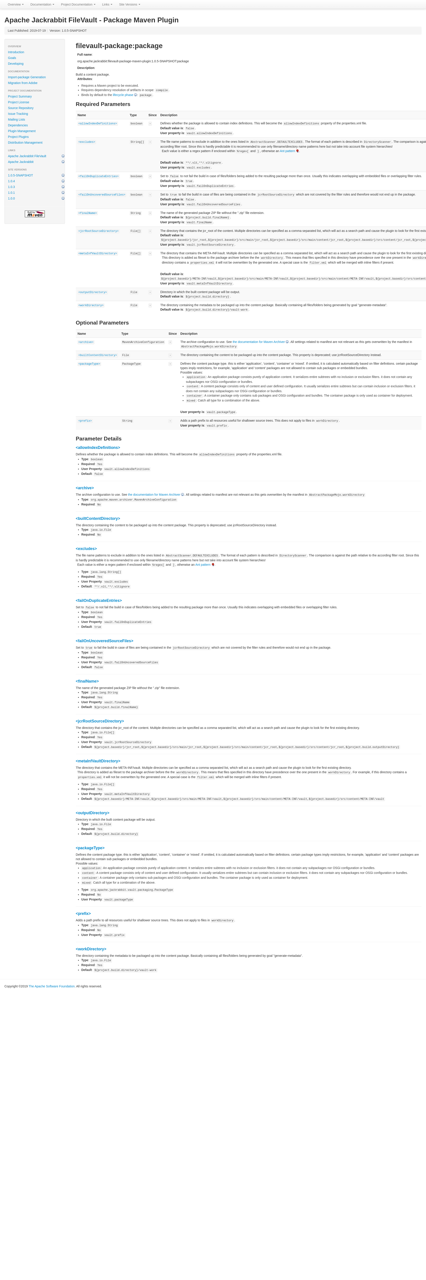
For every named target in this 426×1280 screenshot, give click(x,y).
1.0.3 (11, 187)
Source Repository (20, 108)
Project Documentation (78, 4)
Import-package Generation (27, 77)
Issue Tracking (18, 113)
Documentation (42, 4)
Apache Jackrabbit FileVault (27, 156)
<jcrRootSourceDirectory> (98, 231)
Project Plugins (18, 137)
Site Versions (129, 4)
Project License (18, 102)
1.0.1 (11, 192)
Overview (16, 4)
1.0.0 (11, 198)
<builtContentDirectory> (97, 355)
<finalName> (87, 213)
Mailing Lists (16, 119)
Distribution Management (25, 142)
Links (107, 4)
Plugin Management (22, 131)
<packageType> (89, 364)
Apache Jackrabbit (20, 162)
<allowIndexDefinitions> (97, 123)
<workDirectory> (91, 305)
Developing (15, 63)
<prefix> (85, 421)
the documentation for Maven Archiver (259, 342)
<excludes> (86, 142)
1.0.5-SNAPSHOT (20, 175)
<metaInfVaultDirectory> (97, 253)
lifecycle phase (123, 95)
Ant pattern (287, 151)
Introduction (16, 52)
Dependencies (18, 125)
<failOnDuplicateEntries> (98, 176)
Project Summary (20, 96)
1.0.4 (11, 181)
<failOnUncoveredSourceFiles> (101, 194)
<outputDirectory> (92, 292)
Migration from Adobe (22, 83)
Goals (12, 58)
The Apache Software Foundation (52, 986)
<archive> (86, 342)
